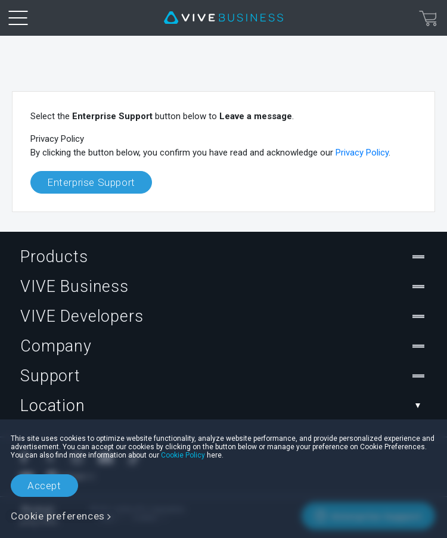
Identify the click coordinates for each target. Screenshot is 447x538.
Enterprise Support (91, 182)
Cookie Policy (183, 455)
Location (223, 406)
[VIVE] (223, 18)
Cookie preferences (58, 516)
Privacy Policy (362, 152)
